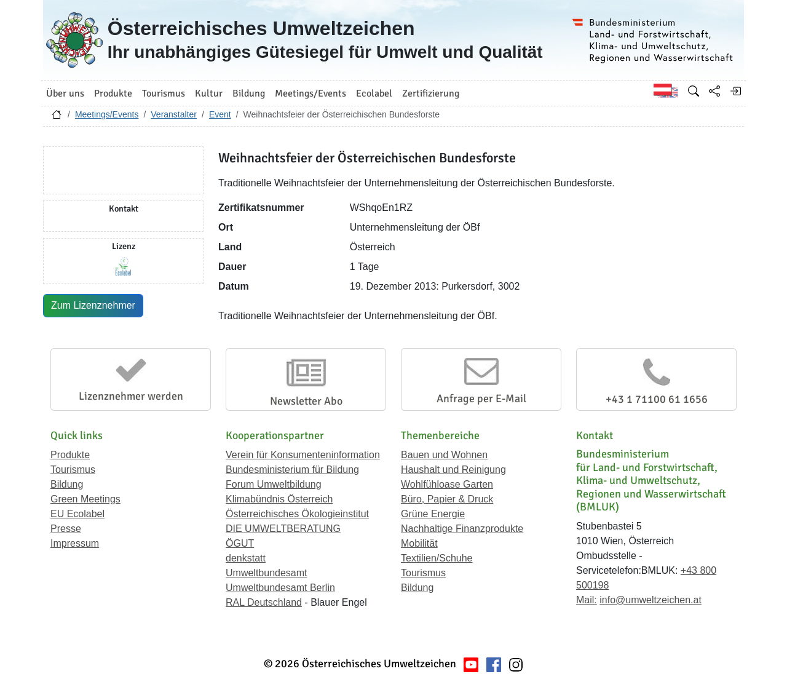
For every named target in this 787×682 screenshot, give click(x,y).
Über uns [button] (65, 93)
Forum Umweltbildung (274, 484)
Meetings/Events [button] (310, 93)
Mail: (586, 600)
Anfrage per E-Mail (481, 398)
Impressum (74, 543)
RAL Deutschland (264, 602)
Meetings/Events (107, 114)
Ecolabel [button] (374, 93)
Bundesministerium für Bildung (292, 469)
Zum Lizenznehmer (93, 305)
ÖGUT (240, 543)
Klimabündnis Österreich (279, 499)
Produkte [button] (113, 93)
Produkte (70, 455)
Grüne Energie (433, 514)
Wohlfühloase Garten (447, 484)
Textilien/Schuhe (437, 558)
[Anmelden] (735, 91)
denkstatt (246, 558)
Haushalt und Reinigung (453, 469)
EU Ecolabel (77, 514)
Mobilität (419, 543)
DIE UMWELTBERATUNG (283, 528)
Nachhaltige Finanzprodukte (462, 528)
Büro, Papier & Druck (447, 499)
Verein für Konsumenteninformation (303, 455)
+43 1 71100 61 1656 (657, 399)
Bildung (66, 484)
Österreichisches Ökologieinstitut (297, 514)
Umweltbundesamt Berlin (280, 587)
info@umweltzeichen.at (650, 600)
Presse (65, 528)
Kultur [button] (209, 93)
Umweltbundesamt (266, 573)
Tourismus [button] (163, 93)
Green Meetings (85, 499)
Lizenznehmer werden (131, 396)
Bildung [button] (248, 93)
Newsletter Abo (306, 401)
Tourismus (72, 469)
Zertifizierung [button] (430, 93)
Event (220, 114)
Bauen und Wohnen (444, 455)
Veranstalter (174, 114)
